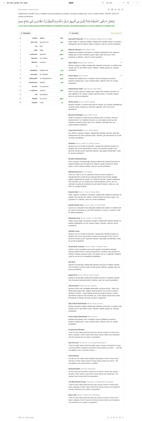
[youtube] (111, 417)
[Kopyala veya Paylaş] (122, 9)
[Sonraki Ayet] (137, 3)
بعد (62, 102)
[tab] (25, 33)
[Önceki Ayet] (124, 3)
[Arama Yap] (103, 3)
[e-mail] (120, 417)
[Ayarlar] (119, 9)
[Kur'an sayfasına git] (112, 9)
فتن (62, 58)
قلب (61, 70)
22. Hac (13, 3)
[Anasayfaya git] (71, 3)
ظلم (61, 90)
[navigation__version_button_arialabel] (121, 62)
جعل (61, 42)
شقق (61, 98)
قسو (61, 78)
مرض (61, 74)
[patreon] (123, 417)
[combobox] (106, 3)
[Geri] (4, 2)
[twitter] (108, 417)
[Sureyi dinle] (115, 9)
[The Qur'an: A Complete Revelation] (106, 343)
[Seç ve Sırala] (116, 33)
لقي (62, 50)
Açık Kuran (28, 417)
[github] (117, 417)
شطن (61, 54)
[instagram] (114, 417)
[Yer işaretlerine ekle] (108, 9)
